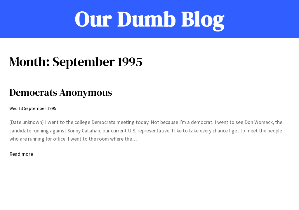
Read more (21, 154)
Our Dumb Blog (149, 19)
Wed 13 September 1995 (32, 108)
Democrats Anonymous (60, 92)
